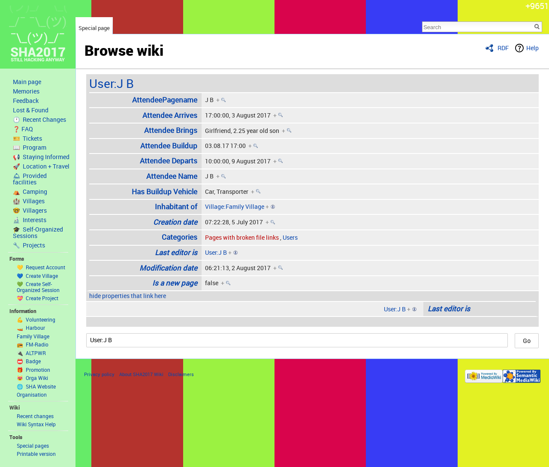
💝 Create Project (37, 298)
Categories (179, 237)
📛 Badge (29, 361)
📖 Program (29, 147)
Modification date (168, 268)
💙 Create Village (37, 275)
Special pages (33, 445)
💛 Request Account (41, 267)
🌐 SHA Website (36, 386)
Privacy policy (99, 374)
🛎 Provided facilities (30, 179)
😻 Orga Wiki (32, 377)
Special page (94, 28)
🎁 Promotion (33, 369)
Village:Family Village (234, 206)
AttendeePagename (164, 100)
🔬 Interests (29, 220)
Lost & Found (30, 110)
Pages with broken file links (242, 237)
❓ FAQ (23, 129)
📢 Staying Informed (41, 157)
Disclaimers (181, 374)
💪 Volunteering (36, 319)
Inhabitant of (176, 206)
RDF (503, 48)
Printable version (36, 453)
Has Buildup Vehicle (164, 191)
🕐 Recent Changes (39, 120)
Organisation (32, 394)
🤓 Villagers (30, 210)
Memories (26, 91)
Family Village (33, 336)
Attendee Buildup (168, 146)
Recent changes (35, 416)
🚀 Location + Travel (41, 166)
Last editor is (176, 252)
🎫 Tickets (27, 138)
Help (532, 48)
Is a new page (174, 283)
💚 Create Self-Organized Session (38, 286)
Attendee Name (171, 176)
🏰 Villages (29, 201)
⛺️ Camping (30, 192)
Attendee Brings (170, 130)
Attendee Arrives (169, 115)
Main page (27, 82)
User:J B (111, 83)
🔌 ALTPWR (31, 352)
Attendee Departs (168, 161)
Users (290, 237)
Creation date (175, 222)
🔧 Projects (29, 245)
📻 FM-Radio (32, 344)
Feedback (26, 101)
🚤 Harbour (31, 327)
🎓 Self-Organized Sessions (38, 233)
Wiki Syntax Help (36, 424)
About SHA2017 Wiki (141, 374)
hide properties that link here (127, 296)
